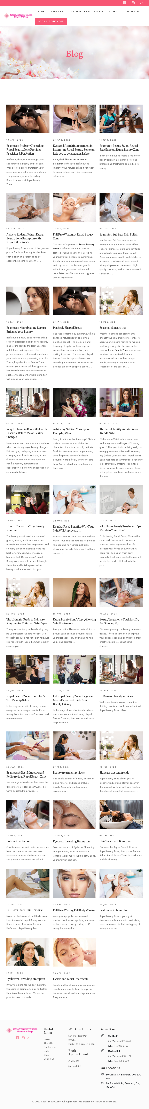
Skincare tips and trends (114, 773)
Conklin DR (73, 1061)
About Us (57, 11)
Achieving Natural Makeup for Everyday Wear (71, 431)
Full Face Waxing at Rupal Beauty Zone (73, 237)
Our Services (78, 11)
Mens (97, 11)
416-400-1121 (124, 1056)
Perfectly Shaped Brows (67, 328)
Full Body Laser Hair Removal (24, 910)
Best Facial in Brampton (114, 910)
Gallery (112, 11)
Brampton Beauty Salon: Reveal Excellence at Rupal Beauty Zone (119, 148)
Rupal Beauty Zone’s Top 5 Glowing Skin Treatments (74, 622)
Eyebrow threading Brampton (71, 842)
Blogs (46, 1055)
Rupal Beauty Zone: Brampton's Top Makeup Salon (25, 699)
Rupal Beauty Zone (118, 350)
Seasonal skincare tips (113, 328)
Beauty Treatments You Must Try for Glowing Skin (119, 622)
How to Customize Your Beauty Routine (25, 529)
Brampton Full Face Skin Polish (119, 235)
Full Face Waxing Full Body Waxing (74, 910)
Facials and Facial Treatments (70, 979)
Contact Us (132, 11)
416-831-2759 (124, 1041)
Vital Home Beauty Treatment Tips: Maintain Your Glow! (120, 529)
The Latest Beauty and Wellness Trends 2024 (119, 431)
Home (41, 11)
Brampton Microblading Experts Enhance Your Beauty (26, 330)
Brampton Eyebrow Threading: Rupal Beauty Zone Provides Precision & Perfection (25, 150)
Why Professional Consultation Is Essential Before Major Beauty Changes (26, 433)
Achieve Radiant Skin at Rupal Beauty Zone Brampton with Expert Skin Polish (24, 239)
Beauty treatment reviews (69, 773)
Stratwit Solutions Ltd (105, 1101)
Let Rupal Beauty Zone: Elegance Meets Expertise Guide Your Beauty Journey (73, 701)
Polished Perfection (18, 842)
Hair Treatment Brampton (116, 842)
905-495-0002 (121, 1061)
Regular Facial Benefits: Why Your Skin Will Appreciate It (73, 529)
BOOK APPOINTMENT (51, 21)
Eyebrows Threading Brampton (25, 979)
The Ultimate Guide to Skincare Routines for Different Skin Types (26, 622)
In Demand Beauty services (116, 696)
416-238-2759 (121, 1046)
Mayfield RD (74, 1066)
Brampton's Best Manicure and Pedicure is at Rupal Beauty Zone (26, 775)
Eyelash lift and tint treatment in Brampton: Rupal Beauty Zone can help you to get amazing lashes (74, 150)
